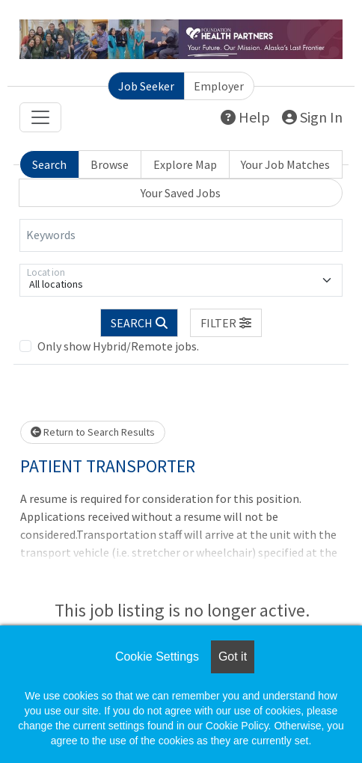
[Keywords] (181, 235)
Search (49, 164)
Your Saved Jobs (181, 192)
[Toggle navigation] (40, 117)
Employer (219, 85)
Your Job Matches (285, 164)
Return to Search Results (93, 432)
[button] (226, 323)
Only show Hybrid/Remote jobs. (118, 346)
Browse (109, 164)
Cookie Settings (157, 656)
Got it (232, 656)
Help (245, 117)
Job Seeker (146, 85)
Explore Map (185, 164)
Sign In (312, 117)
